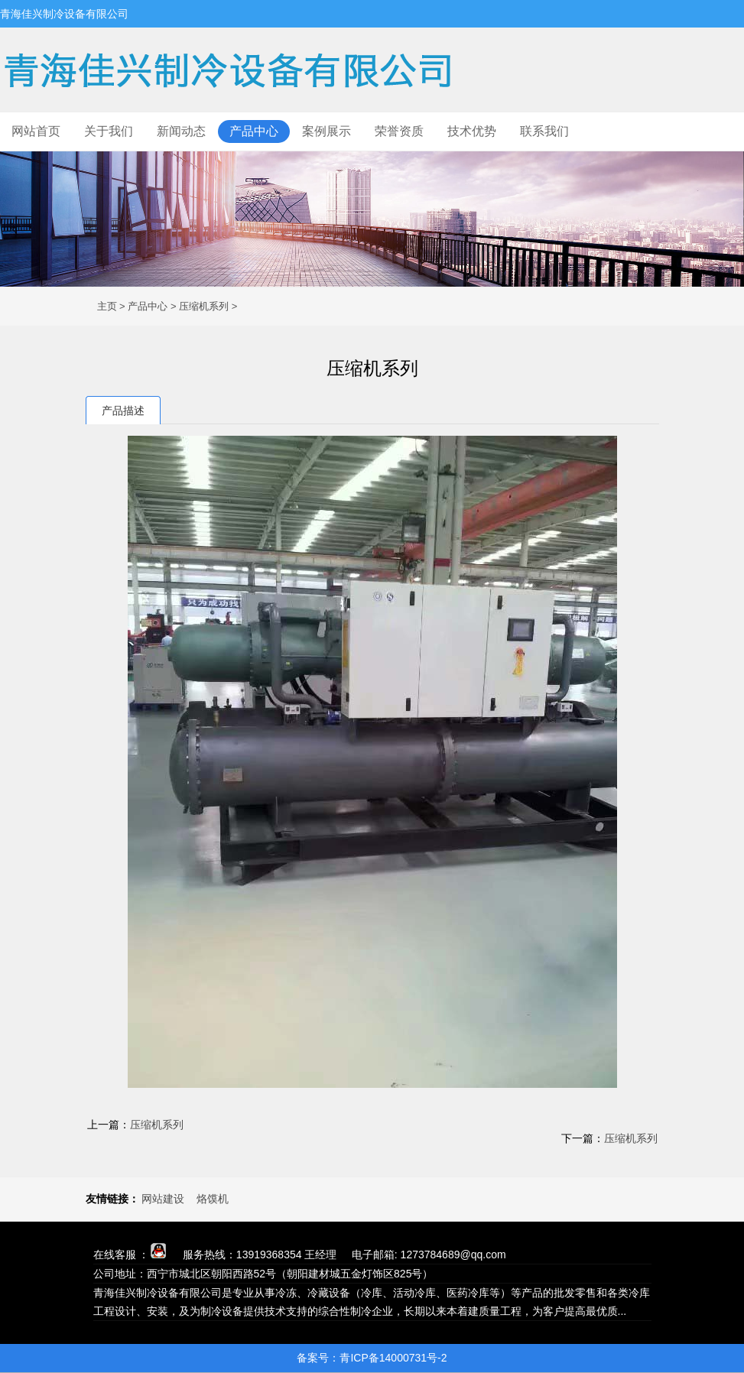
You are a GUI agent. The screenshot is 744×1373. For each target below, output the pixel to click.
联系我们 (544, 131)
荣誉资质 (399, 131)
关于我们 (108, 131)
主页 (107, 306)
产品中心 (253, 131)
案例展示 (326, 131)
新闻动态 (181, 131)
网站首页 (35, 131)
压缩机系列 (204, 306)
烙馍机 (213, 1199)
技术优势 (471, 131)
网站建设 (162, 1199)
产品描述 (123, 410)
